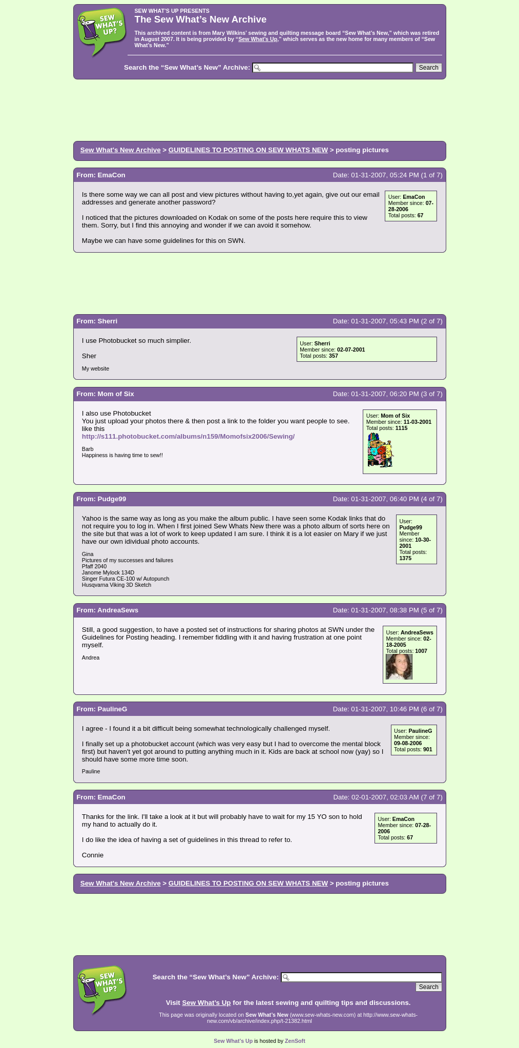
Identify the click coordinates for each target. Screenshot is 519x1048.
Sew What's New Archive (120, 150)
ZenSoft (295, 1041)
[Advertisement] (259, 109)
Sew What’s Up (257, 39)
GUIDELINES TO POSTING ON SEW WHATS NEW (248, 150)
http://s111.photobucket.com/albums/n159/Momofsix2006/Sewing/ (188, 436)
